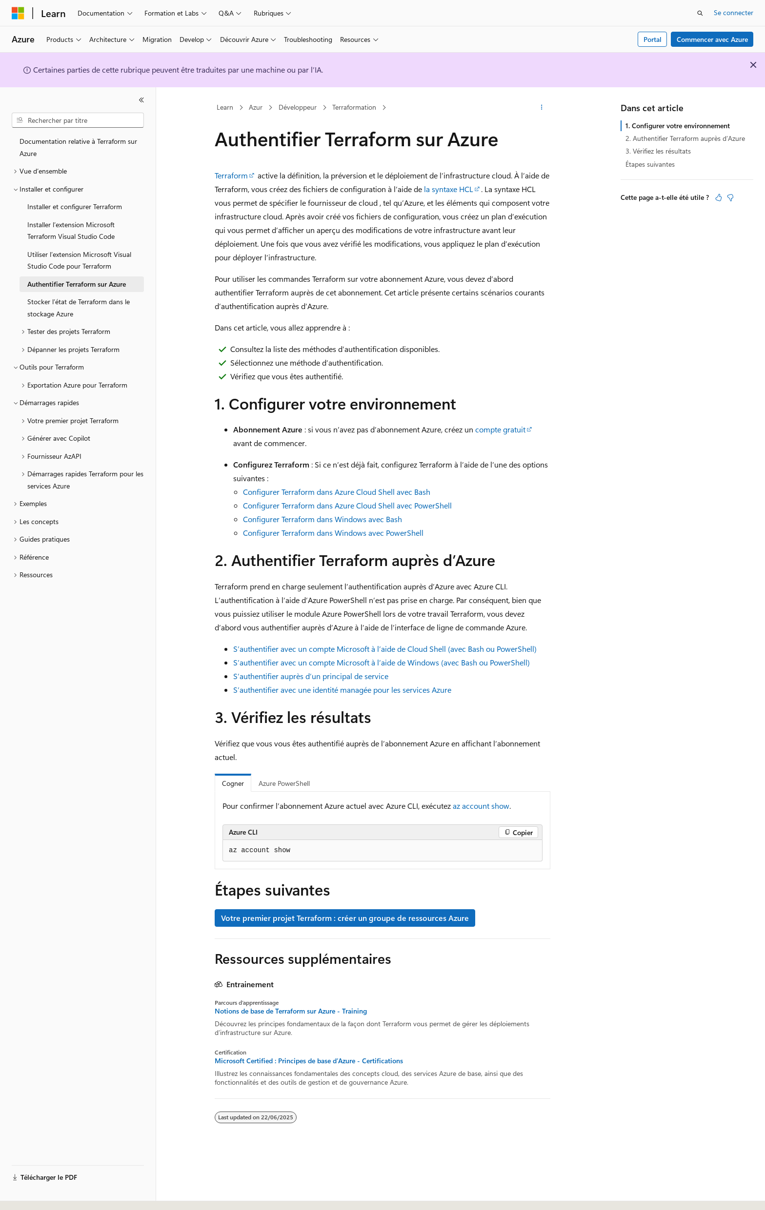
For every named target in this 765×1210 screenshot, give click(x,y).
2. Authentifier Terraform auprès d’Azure (685, 138)
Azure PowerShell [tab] (284, 783)
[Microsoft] (18, 13)
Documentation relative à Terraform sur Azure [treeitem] (78, 147)
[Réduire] (141, 100)
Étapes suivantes (650, 164)
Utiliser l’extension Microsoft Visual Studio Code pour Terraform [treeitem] (79, 260)
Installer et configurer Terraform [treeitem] (74, 206)
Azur (255, 107)
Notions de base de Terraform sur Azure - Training (291, 1011)
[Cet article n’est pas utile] (730, 197)
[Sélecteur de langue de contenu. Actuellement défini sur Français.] (34, 1194)
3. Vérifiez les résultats (658, 151)
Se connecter (733, 12)
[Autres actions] (541, 108)
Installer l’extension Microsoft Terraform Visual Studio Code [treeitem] (71, 230)
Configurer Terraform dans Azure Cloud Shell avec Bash (336, 492)
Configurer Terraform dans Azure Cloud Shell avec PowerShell (347, 505)
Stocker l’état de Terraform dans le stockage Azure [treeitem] (78, 307)
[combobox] (78, 120)
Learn (225, 107)
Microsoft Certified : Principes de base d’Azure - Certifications (309, 1060)
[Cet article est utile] (719, 197)
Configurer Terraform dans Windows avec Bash (322, 519)
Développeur (298, 107)
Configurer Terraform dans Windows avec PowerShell (333, 532)
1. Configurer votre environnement (677, 125)
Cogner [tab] (233, 783)
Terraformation (354, 107)
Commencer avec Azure (712, 39)
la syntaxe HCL (448, 189)
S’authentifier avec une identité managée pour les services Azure (342, 689)
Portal (653, 39)
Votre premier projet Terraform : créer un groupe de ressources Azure (345, 918)
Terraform (231, 175)
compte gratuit (500, 429)
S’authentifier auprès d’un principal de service (310, 676)
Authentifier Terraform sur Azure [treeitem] (76, 284)
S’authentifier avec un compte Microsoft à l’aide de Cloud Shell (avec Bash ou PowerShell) (385, 649)
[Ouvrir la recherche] (700, 13)
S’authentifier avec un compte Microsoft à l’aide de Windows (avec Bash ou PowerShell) (381, 662)
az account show (481, 805)
